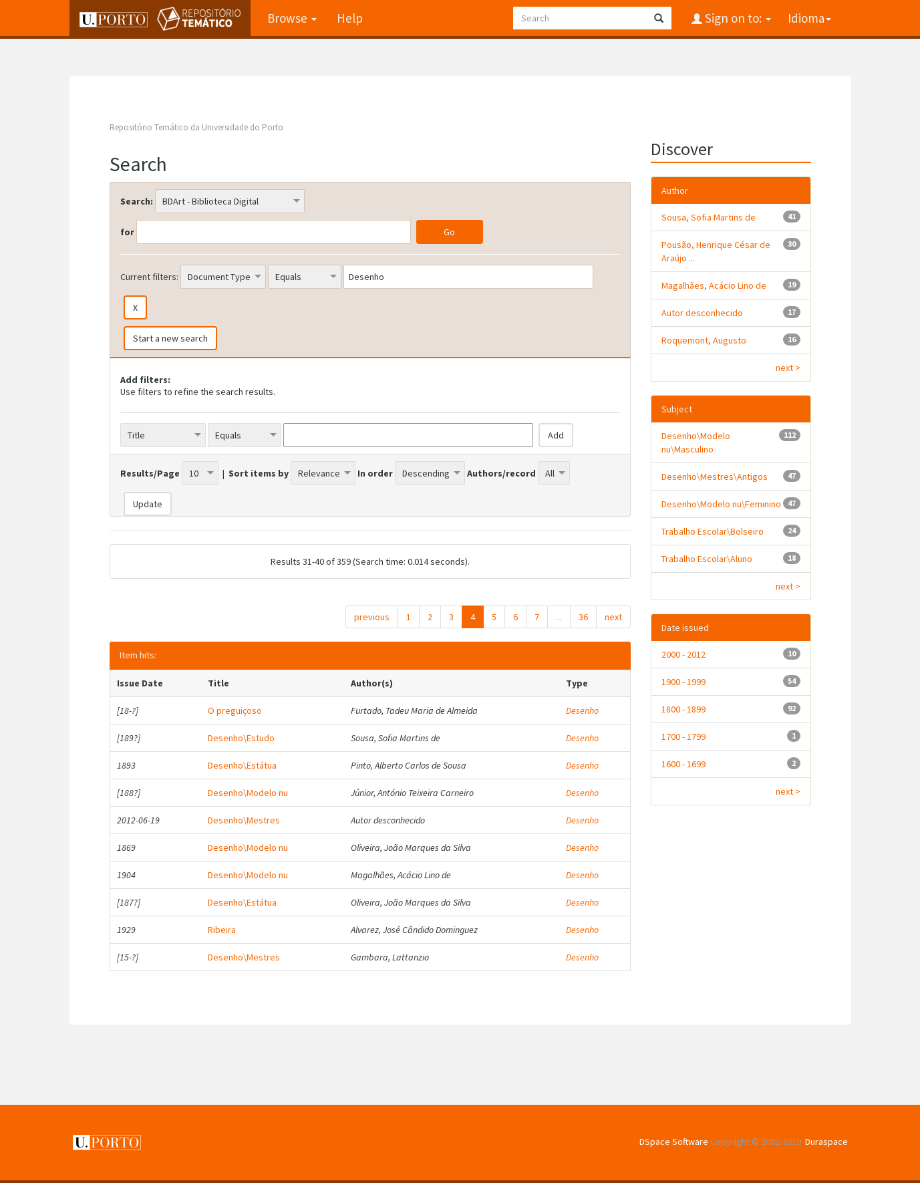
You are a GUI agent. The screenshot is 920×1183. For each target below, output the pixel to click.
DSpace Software (673, 1142)
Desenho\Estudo (241, 738)
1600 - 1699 (683, 764)
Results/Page (150, 473)
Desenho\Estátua (242, 765)
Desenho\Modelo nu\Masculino (695, 442)
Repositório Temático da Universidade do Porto (196, 127)
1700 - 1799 (683, 737)
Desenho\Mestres (244, 820)
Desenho (582, 710)
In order (375, 473)
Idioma (809, 18)
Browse (292, 18)
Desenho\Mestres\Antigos (714, 477)
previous (372, 617)
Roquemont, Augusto (703, 340)
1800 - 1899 (683, 709)
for (127, 232)
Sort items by (258, 473)
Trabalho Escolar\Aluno (706, 559)
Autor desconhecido (702, 313)
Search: (136, 201)
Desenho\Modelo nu (248, 793)
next (613, 617)
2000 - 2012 (683, 654)
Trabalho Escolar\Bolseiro (712, 531)
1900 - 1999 (683, 682)
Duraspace (826, 1142)
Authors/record (501, 473)
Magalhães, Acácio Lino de (713, 285)
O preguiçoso (235, 710)
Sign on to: (736, 18)
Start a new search (170, 338)
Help (350, 18)
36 (583, 617)
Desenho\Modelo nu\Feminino (721, 504)
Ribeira (222, 930)
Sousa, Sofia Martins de (708, 217)
